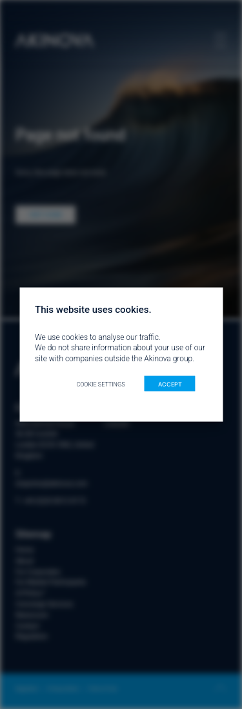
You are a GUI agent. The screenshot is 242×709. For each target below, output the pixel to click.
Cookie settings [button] (100, 384)
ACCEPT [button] (170, 383)
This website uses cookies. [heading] (93, 309)
